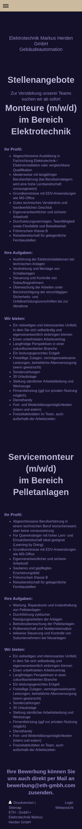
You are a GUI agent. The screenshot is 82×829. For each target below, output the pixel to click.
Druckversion (22, 803)
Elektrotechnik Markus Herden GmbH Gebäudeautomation (41, 43)
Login (69, 803)
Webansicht (64, 807)
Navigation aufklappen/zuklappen (41, 5)
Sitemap (15, 807)
